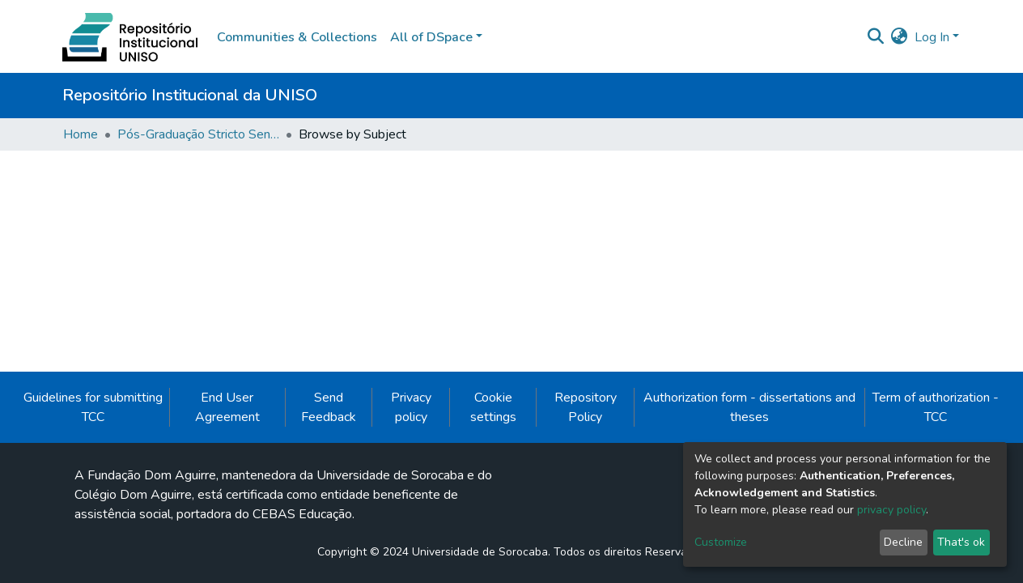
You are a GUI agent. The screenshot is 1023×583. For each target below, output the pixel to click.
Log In (932, 37)
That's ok (961, 542)
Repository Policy (585, 407)
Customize (720, 542)
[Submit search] (876, 37)
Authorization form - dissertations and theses (749, 407)
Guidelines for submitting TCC (93, 407)
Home (80, 134)
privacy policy (891, 509)
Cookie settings (493, 407)
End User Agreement (227, 407)
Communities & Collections (297, 37)
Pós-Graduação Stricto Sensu (198, 134)
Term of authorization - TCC (935, 407)
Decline (903, 542)
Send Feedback (328, 407)
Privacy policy (411, 407)
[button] (899, 37)
